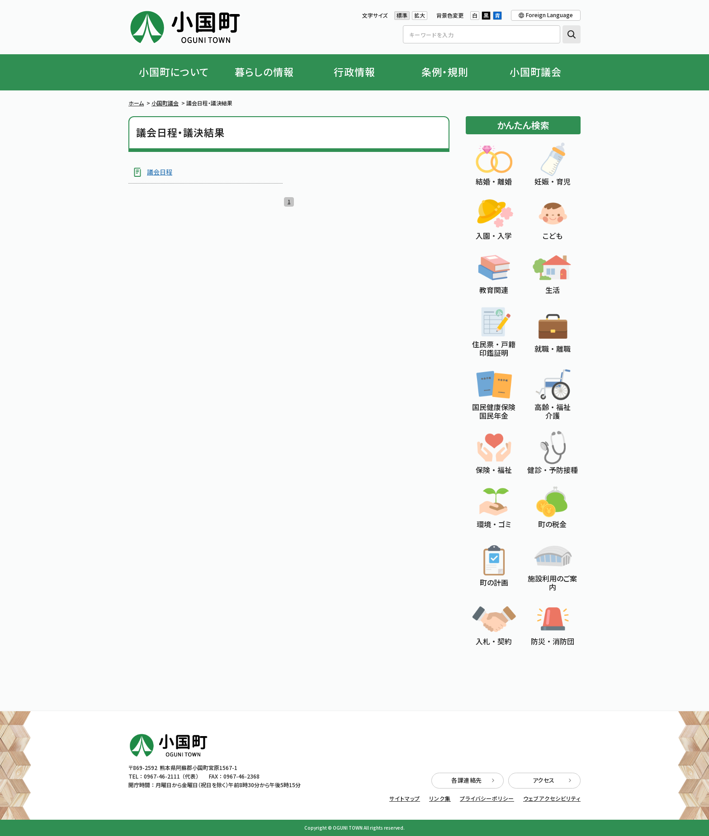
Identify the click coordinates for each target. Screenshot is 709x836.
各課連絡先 (472, 780)
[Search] (481, 34)
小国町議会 (165, 103)
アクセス (552, 780)
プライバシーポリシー (487, 798)
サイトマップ (404, 798)
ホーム (136, 103)
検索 (571, 34)
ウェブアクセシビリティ (552, 798)
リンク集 (440, 798)
